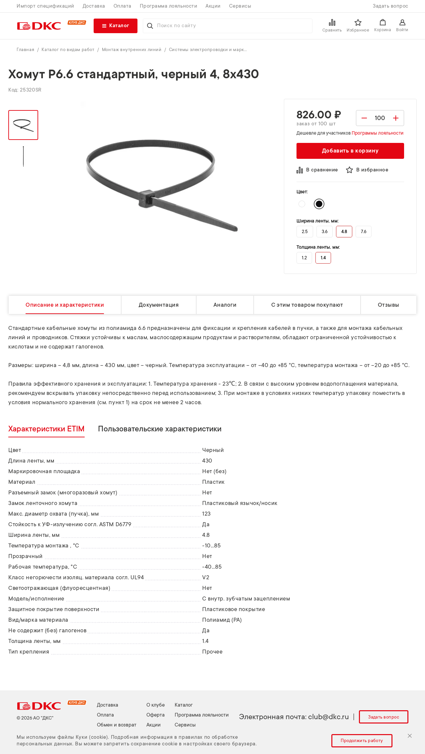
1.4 (323, 257)
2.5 (305, 231)
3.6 (324, 231)
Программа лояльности (168, 6)
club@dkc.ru (328, 717)
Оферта (155, 715)
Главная (26, 49)
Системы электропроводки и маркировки (209, 49)
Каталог (184, 705)
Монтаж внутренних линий (132, 49)
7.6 (363, 231)
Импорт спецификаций (45, 6)
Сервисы (240, 6)
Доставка (94, 6)
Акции (213, 6)
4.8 (344, 231)
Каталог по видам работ (69, 49)
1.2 (304, 257)
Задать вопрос (390, 6)
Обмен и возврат (116, 725)
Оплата (122, 6)
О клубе (155, 705)
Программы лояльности (377, 133)
